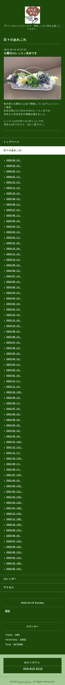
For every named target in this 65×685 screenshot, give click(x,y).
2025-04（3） (13, 226)
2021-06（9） (13, 480)
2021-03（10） (14, 497)
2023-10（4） (13, 326)
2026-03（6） (13, 166)
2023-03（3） (13, 364)
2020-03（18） (14, 563)
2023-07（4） (13, 342)
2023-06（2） (13, 348)
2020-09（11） (14, 530)
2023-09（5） (13, 331)
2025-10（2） (13, 193)
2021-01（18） (14, 508)
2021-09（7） (13, 464)
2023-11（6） (13, 320)
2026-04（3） (13, 160)
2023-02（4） (13, 370)
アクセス (8, 587)
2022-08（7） (13, 403)
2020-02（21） (14, 569)
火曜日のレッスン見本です (20, 53)
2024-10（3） (13, 259)
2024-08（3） (13, 271)
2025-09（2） (13, 199)
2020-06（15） (14, 547)
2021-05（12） (14, 486)
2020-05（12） (14, 552)
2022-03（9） (13, 431)
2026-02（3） (13, 171)
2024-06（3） (13, 282)
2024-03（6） (13, 298)
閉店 (7, 611)
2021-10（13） (14, 458)
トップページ (11, 141)
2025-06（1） (13, 215)
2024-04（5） (13, 293)
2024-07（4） (13, 276)
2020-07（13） (14, 541)
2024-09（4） (13, 265)
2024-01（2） (13, 309)
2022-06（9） (13, 414)
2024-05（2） (13, 287)
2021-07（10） (14, 475)
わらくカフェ (24, 682)
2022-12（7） (13, 381)
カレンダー (9, 579)
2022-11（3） (13, 386)
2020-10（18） (14, 524)
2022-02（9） (13, 436)
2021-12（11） (14, 447)
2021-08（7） (13, 469)
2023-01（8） (13, 375)
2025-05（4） (13, 221)
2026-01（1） (13, 177)
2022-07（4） (13, 409)
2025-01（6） (13, 243)
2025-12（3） (13, 182)
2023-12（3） (13, 315)
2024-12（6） (13, 248)
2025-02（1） (13, 237)
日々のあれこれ (12, 150)
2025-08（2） (13, 204)
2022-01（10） (14, 442)
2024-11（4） (13, 254)
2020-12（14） (14, 513)
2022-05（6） (13, 420)
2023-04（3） (13, 359)
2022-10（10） (14, 392)
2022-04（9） (13, 425)
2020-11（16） (14, 519)
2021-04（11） (14, 491)
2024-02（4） (13, 304)
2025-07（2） (13, 210)
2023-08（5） (13, 337)
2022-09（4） (13, 398)
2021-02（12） (14, 502)
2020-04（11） (14, 558)
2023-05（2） (13, 353)
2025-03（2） (13, 232)
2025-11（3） (13, 188)
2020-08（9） (13, 536)
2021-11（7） (13, 453)
